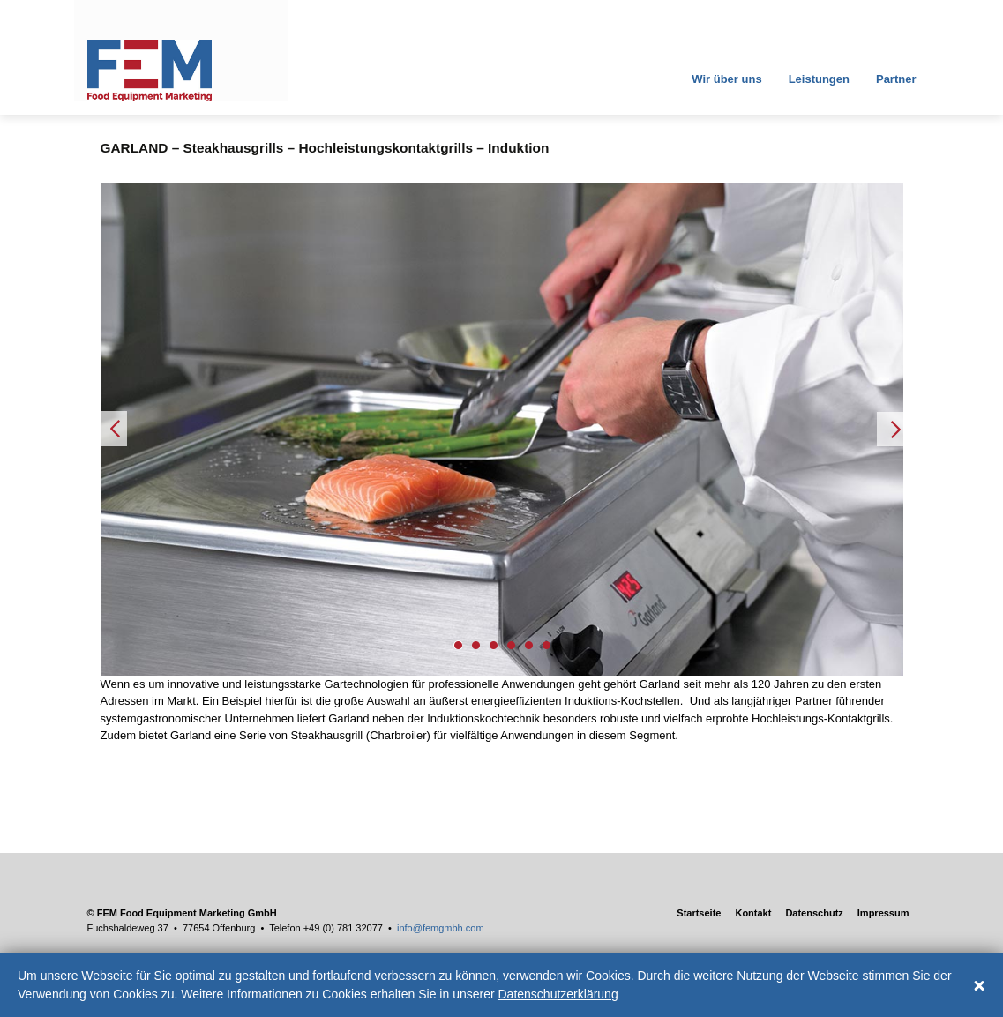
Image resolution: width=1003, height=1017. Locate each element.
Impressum (883, 913)
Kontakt (753, 913)
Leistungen (819, 79)
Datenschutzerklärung (558, 994)
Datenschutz (813, 913)
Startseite (699, 913)
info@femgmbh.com (440, 928)
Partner (896, 79)
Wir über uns (725, 79)
